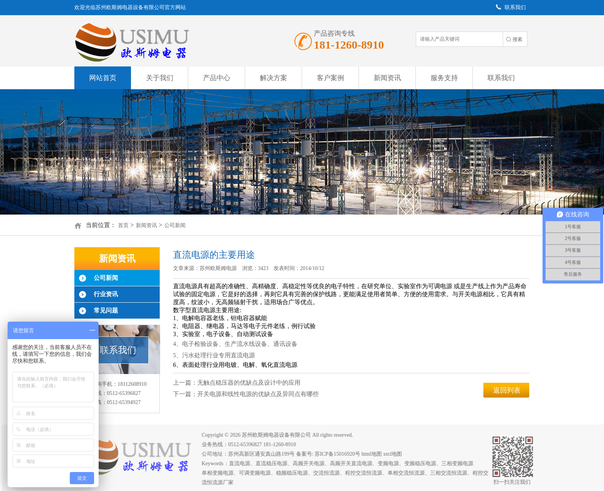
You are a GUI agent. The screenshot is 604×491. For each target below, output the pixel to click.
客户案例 (330, 78)
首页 (123, 225)
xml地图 (396, 454)
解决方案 (273, 78)
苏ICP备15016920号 (341, 454)
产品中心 (216, 78)
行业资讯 (106, 294)
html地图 (375, 454)
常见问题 (106, 310)
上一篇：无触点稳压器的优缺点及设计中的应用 (236, 382)
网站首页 (102, 78)
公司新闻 (175, 225)
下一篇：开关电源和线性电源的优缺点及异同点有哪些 (246, 394)
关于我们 (159, 78)
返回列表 (507, 390)
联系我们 (501, 78)
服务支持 (444, 78)
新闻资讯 (387, 78)
